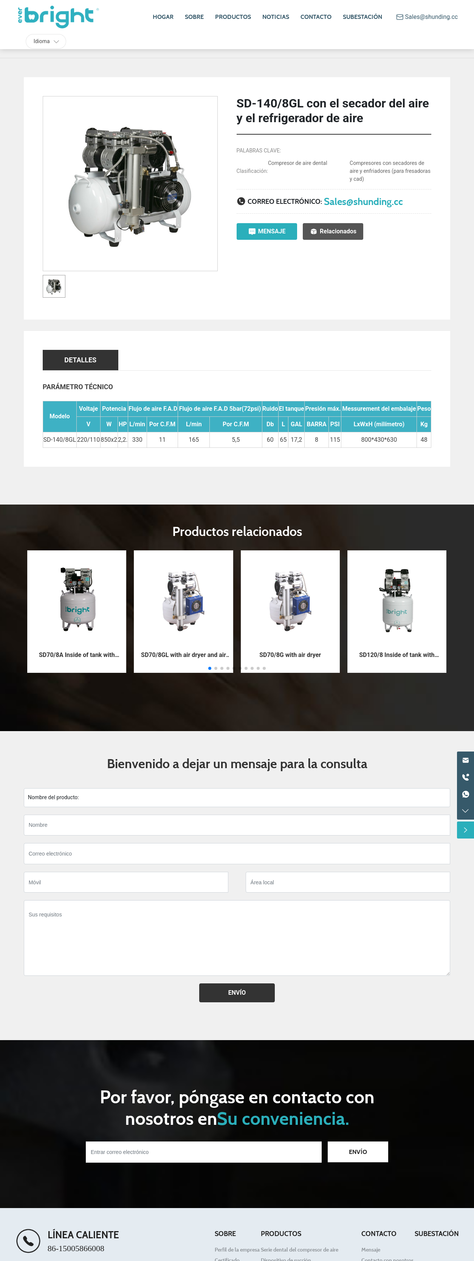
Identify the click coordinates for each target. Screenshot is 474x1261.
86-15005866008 (76, 1248)
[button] (209, 668)
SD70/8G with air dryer (290, 654)
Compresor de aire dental (297, 163)
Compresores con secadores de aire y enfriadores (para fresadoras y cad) (390, 171)
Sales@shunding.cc (363, 201)
